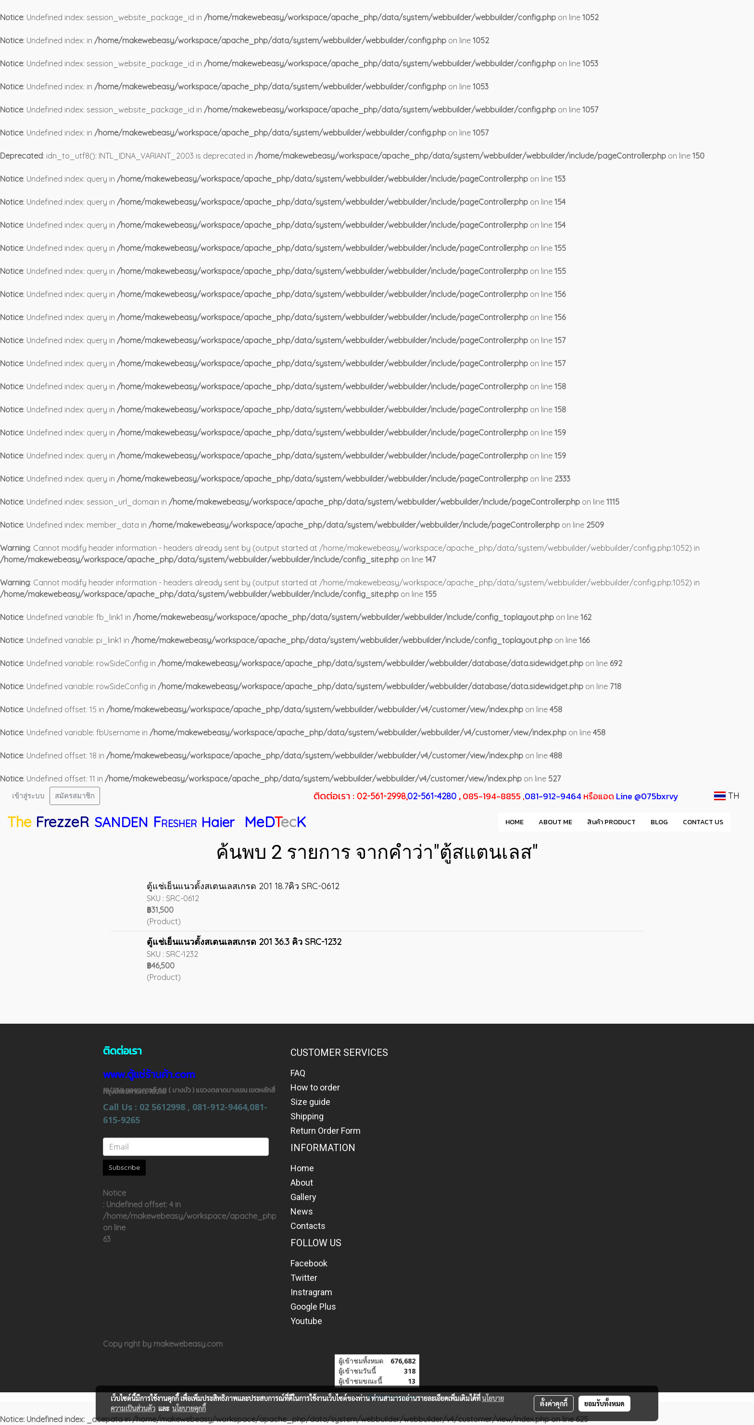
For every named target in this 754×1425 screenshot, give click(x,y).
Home (302, 1168)
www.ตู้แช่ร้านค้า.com (149, 1074)
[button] (739, 822)
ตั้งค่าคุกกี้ (553, 1403)
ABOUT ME (555, 822)
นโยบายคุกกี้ (189, 1408)
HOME (514, 822)
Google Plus (313, 1306)
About (301, 1182)
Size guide (310, 1102)
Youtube (306, 1321)
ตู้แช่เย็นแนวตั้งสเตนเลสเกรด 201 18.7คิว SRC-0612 (243, 886)
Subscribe (124, 1167)
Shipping (307, 1116)
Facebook (308, 1263)
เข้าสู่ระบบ (28, 796)
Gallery (303, 1197)
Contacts (308, 1226)
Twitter (303, 1278)
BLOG (659, 822)
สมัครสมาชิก (75, 796)
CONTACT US (703, 822)
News (301, 1211)
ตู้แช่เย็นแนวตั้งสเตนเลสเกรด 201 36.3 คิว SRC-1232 (244, 941)
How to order (315, 1087)
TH (727, 795)
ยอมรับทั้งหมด (604, 1403)
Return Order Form (325, 1131)
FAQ (297, 1073)
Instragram (311, 1292)
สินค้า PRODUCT (611, 822)
